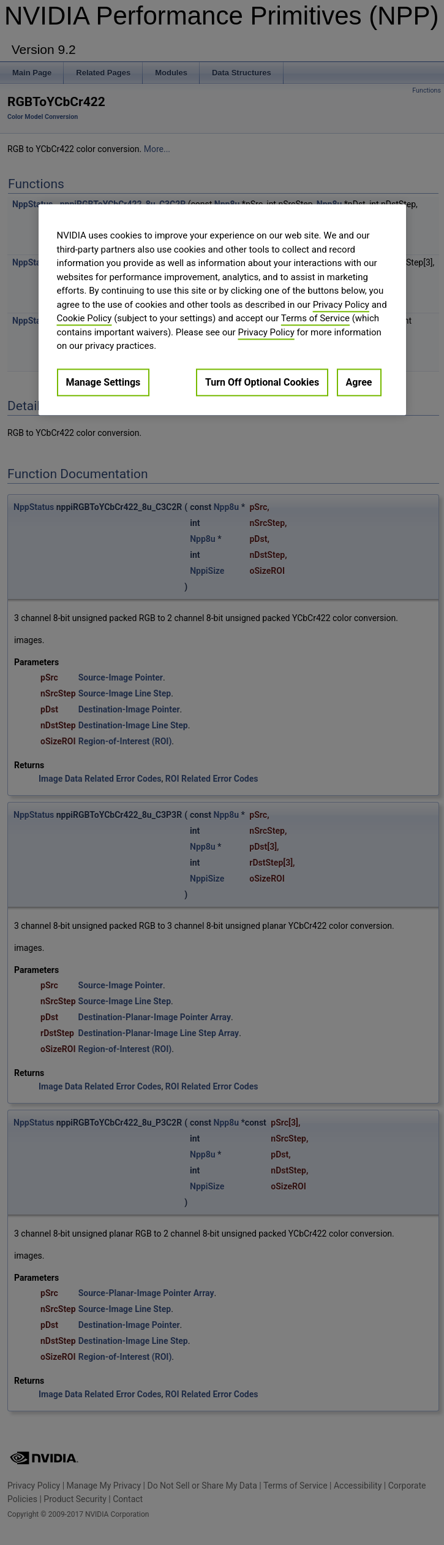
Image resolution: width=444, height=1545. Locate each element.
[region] (222, 309)
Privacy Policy (341, 304)
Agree (359, 382)
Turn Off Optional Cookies (262, 382)
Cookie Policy (84, 318)
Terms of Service (315, 318)
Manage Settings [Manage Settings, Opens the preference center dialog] (103, 382)
